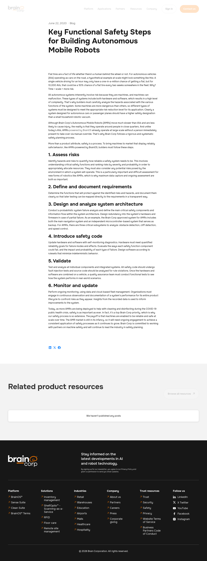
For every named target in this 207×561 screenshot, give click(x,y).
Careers (114, 508)
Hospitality (83, 529)
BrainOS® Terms (20, 513)
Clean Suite (18, 508)
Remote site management (52, 530)
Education (83, 508)
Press (113, 513)
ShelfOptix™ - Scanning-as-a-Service (53, 509)
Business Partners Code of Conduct (152, 530)
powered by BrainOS (80, 130)
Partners (115, 502)
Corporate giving (116, 520)
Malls (80, 518)
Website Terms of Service (152, 520)
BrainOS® (16, 497)
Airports (82, 513)
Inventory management (52, 498)
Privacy (147, 513)
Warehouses (84, 502)
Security (148, 502)
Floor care (50, 522)
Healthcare (83, 524)
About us (115, 497)
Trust (146, 497)
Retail (80, 497)
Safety (147, 508)
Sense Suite (18, 502)
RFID (47, 517)
